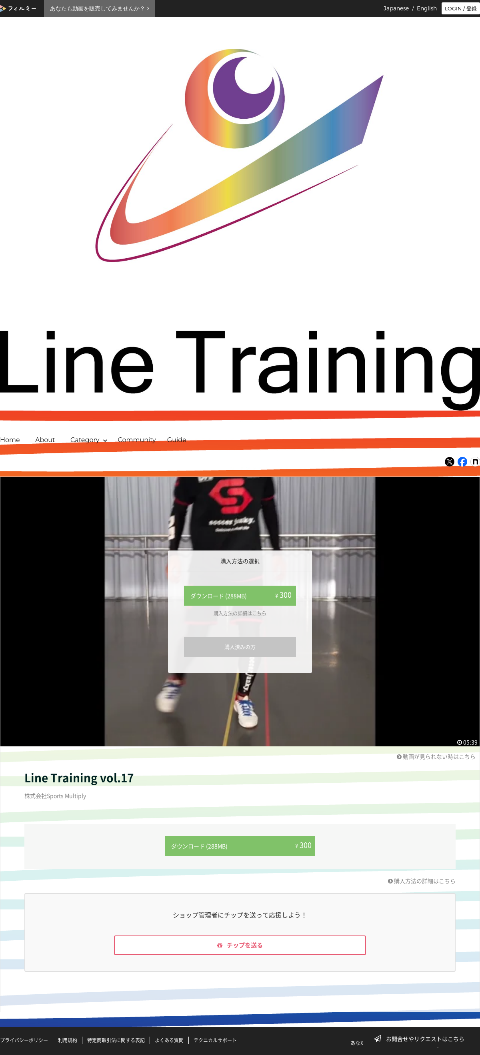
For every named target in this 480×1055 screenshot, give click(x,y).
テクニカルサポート (215, 1040)
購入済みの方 (240, 646)
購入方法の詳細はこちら (240, 613)
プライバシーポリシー (24, 1040)
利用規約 (67, 1040)
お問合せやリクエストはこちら (421, 1039)
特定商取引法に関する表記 (116, 1040)
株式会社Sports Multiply (55, 796)
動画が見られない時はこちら (436, 756)
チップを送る (240, 945)
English (427, 8)
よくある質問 (169, 1040)
